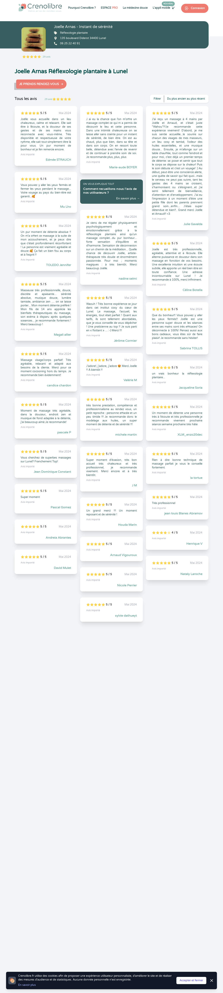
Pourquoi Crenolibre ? (82, 7)
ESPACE (109, 7)
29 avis (46, 56)
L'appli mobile (164, 7)
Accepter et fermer (191, 980)
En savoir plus (27, 985)
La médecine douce (135, 7)
